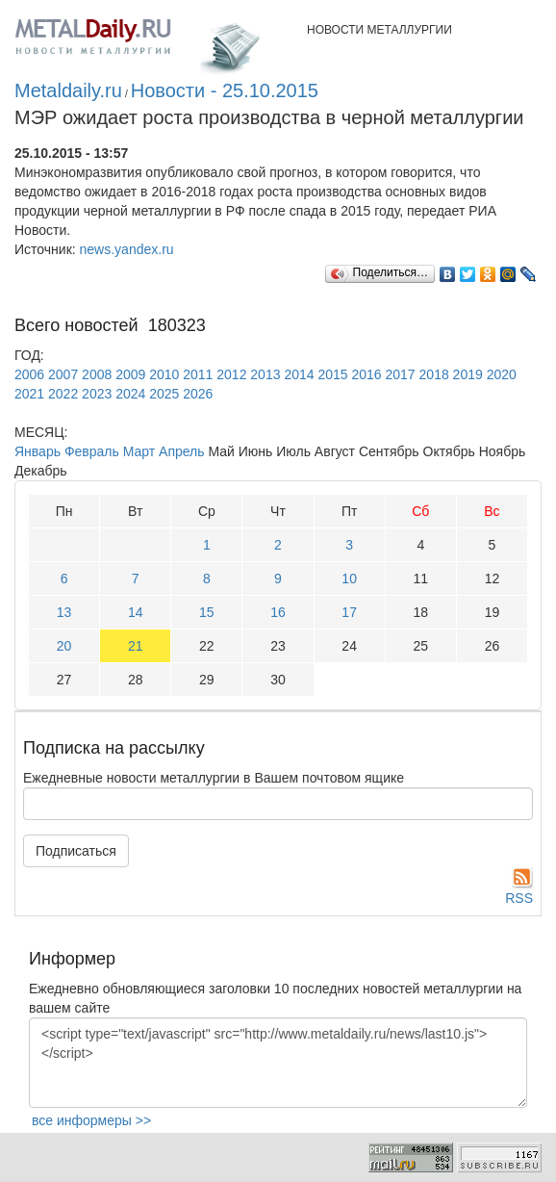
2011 (198, 374)
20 (64, 646)
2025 (164, 393)
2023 (97, 393)
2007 (63, 374)
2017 (401, 374)
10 (349, 578)
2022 (63, 393)
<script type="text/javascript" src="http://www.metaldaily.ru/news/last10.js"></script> (278, 1062)
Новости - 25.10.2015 (224, 90)
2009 (130, 374)
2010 (164, 374)
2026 (198, 393)
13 (64, 612)
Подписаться (76, 851)
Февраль (91, 451)
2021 (29, 393)
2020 (502, 374)
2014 (299, 374)
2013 (265, 374)
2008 (97, 374)
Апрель (182, 451)
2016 (366, 374)
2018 (434, 374)
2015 (332, 374)
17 (349, 612)
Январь (37, 451)
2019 (468, 374)
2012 (231, 374)
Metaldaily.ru (68, 90)
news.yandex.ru (127, 249)
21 (135, 646)
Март (139, 451)
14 (135, 612)
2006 (29, 374)
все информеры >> (91, 1120)
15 (207, 612)
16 (278, 612)
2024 (130, 393)
